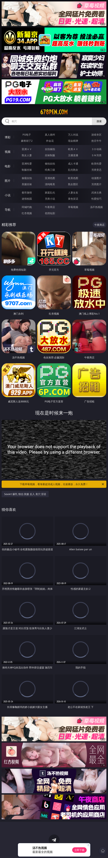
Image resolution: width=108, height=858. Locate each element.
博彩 (7, 137)
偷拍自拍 (50, 163)
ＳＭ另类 (96, 155)
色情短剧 (50, 213)
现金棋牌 (73, 140)
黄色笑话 (73, 198)
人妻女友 (73, 192)
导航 (7, 210)
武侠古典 (96, 192)
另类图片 (96, 184)
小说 (7, 195)
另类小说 (50, 198)
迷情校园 (27, 198)
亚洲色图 (50, 178)
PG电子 (26, 134)
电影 (7, 166)
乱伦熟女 (73, 169)
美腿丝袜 (27, 184)
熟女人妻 (27, 155)
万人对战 (73, 134)
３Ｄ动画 (96, 149)
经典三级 (50, 169)
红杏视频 (27, 213)
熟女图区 (73, 184)
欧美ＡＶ (73, 149)
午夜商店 (50, 207)
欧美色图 (73, 178)
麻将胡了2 (27, 140)
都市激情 (27, 192)
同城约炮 (27, 207)
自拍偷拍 (50, 149)
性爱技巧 (96, 198)
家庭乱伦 (50, 192)
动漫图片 (96, 178)
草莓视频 (73, 207)
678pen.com (54, 112)
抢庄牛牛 (96, 140)
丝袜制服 (50, 155)
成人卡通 (73, 163)
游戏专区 (96, 134)
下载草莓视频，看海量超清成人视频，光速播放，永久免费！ (62, 484)
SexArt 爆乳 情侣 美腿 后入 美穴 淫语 (25, 494)
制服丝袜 (27, 169)
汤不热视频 (96, 207)
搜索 (99, 121)
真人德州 (50, 134)
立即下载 (79, 850)
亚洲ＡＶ (27, 149)
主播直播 (73, 155)
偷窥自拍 (27, 178)
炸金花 (50, 140)
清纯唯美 (50, 184)
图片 (7, 181)
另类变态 (96, 169)
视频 (7, 152)
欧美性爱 (96, 163)
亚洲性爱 (27, 163)
